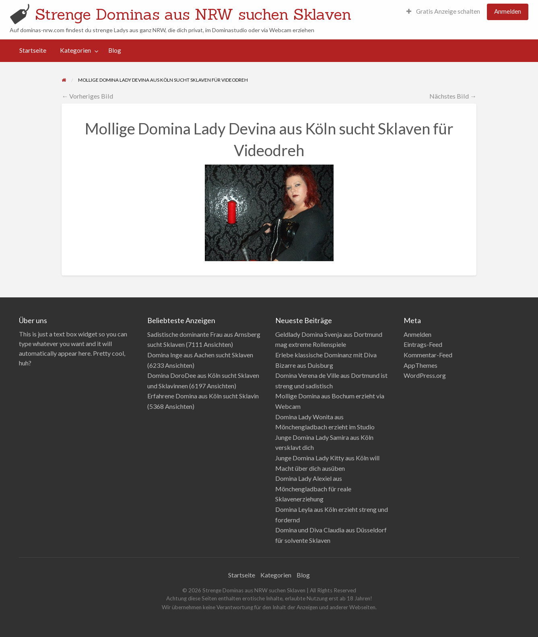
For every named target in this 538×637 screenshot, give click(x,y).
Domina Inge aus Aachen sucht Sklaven (200, 355)
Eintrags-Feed (423, 344)
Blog (114, 50)
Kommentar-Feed (428, 355)
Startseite (32, 50)
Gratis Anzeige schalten (443, 11)
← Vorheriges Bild (87, 96)
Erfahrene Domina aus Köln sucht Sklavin (203, 396)
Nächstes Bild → (452, 96)
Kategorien (75, 50)
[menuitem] (443, 12)
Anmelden (507, 11)
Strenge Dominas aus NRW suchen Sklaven (193, 14)
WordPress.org (425, 375)
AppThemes (420, 365)
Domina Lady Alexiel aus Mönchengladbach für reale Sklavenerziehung (313, 488)
